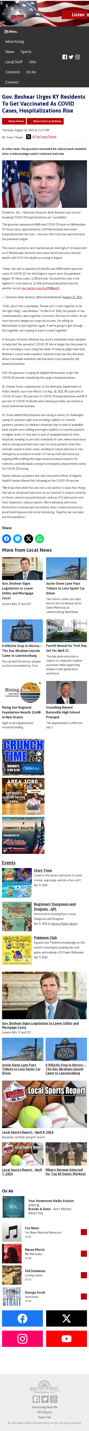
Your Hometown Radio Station (51, 1201)
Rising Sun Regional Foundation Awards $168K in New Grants (22, 700)
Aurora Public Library (64, 923)
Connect (12, 82)
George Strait (35, 1292)
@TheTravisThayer (41, 136)
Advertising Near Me (45, 1407)
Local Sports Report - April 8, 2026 (27, 1132)
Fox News (32, 1228)
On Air (31, 72)
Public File (44, 1417)
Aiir (56, 1422)
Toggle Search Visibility (84, 57)
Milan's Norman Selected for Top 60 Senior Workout (66, 1172)
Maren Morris (35, 1249)
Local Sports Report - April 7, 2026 (22, 1172)
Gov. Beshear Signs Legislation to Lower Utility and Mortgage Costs (22, 578)
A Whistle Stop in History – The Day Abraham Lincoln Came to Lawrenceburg (22, 638)
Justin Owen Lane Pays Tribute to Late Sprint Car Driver (66, 576)
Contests (12, 72)
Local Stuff (13, 62)
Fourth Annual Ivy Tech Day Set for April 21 (66, 635)
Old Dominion (35, 1271)
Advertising (14, 41)
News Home (16, 121)
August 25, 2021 (72, 297)
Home (10, 31)
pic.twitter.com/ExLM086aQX (40, 288)
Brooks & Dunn (39, 1209)
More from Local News (47, 121)
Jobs (32, 62)
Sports (26, 52)
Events (9, 862)
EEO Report (44, 1412)
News (9, 52)
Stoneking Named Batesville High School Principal (66, 700)
